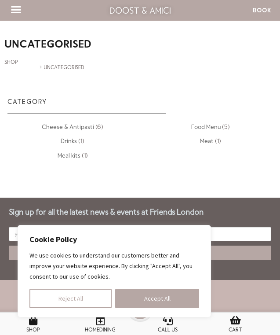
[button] (16, 9)
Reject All (70, 298)
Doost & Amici (140, 10)
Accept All (157, 298)
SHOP (11, 62)
